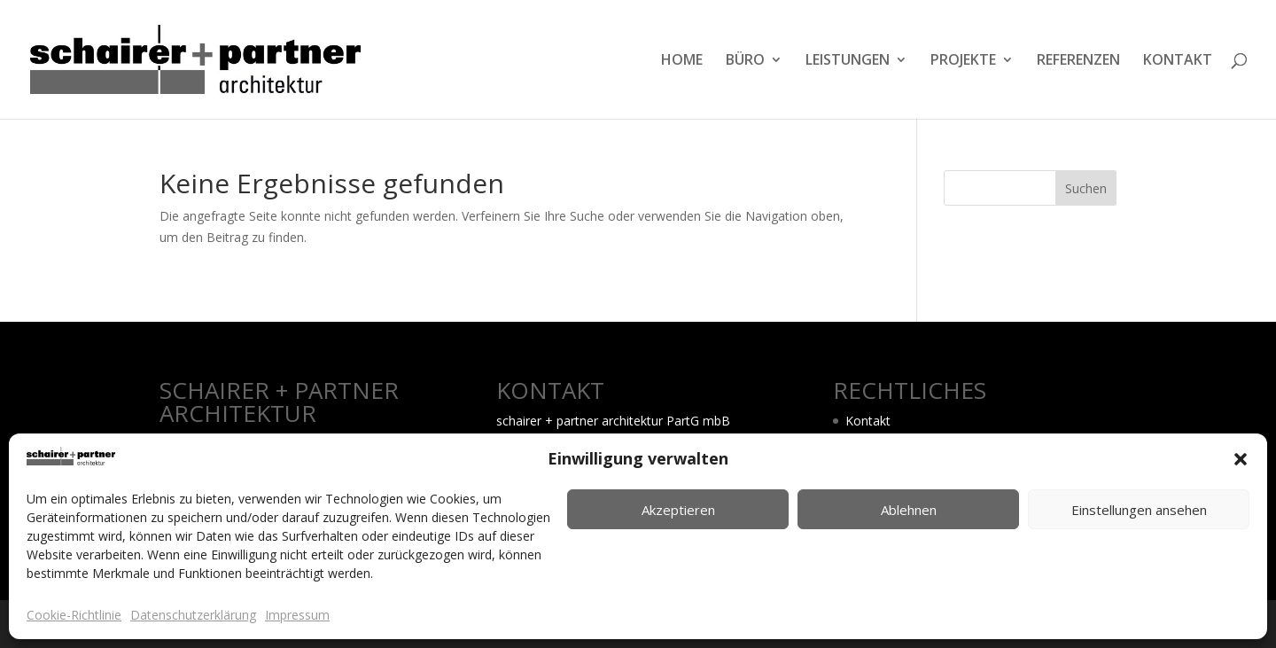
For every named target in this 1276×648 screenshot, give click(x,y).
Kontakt (868, 420)
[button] (1240, 459)
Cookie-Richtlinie (74, 614)
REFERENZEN (1078, 61)
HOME (682, 61)
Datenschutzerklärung (193, 614)
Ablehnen (909, 510)
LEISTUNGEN (847, 61)
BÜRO (745, 61)
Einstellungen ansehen (1139, 510)
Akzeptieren (678, 510)
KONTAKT (1177, 61)
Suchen (1086, 188)
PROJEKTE (963, 61)
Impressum (297, 614)
